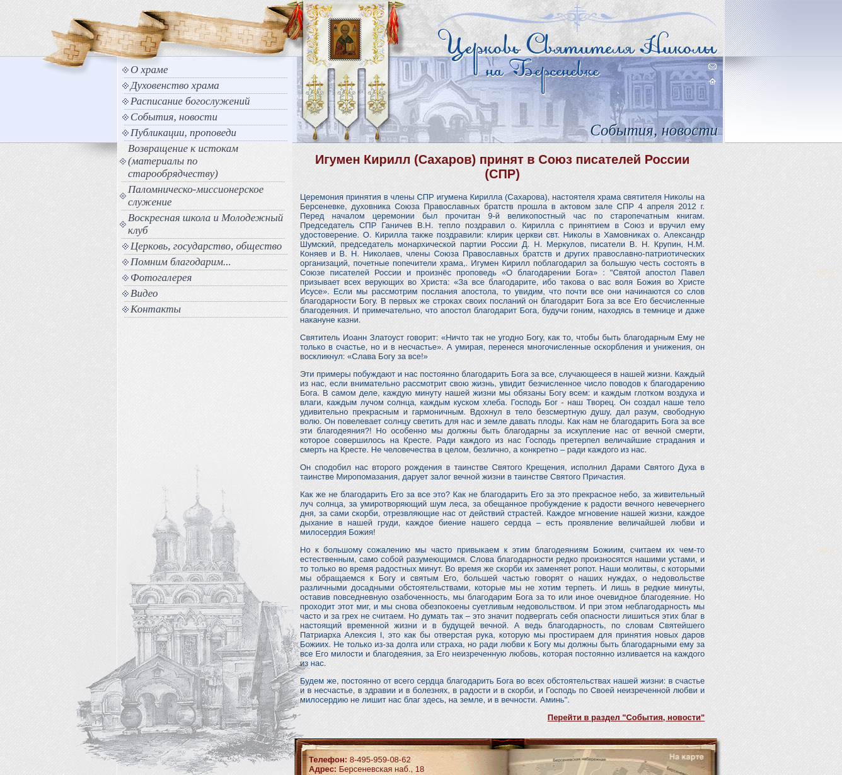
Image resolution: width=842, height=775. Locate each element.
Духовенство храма (174, 85)
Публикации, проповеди (183, 133)
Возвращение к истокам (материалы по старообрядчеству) (183, 161)
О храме (149, 70)
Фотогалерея (161, 278)
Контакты (155, 309)
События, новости (173, 117)
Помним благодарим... (180, 262)
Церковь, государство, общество (206, 246)
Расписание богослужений (190, 101)
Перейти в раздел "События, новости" (626, 717)
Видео (144, 293)
